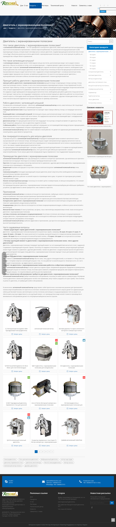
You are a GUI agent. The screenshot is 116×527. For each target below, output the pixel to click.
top (113, 520)
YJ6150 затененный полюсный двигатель (16, 441)
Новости (33, 509)
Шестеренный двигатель (66, 502)
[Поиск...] (98, 41)
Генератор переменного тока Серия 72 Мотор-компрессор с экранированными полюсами (44, 441)
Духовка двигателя (31, 466)
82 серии (93, 66)
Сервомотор (92, 92)
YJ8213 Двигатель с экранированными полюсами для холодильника (44, 367)
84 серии (93, 68)
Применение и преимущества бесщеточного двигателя (100, 156)
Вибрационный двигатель (49, 459)
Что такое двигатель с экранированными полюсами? (100, 187)
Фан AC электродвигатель (52, 462)
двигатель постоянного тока (98, 82)
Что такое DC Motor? (65, 509)
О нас (32, 502)
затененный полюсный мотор (44, 329)
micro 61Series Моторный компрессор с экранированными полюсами (43, 404)
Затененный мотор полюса (13, 466)
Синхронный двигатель (96, 72)
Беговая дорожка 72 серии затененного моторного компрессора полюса (71, 329)
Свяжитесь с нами (36, 511)
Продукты (33, 499)
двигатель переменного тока (13, 462)
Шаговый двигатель (95, 75)
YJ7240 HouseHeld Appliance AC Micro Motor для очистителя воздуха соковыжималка (16, 367)
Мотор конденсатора (95, 79)
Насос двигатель (94, 99)
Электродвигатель (10, 459)
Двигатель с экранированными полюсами (101, 51)
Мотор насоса (68, 462)
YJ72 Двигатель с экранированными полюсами (71, 367)
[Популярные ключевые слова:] (103, 11)
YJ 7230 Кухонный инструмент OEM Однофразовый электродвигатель (16, 329)
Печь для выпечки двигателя (28, 459)
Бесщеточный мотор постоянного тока (101, 85)
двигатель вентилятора (33, 462)
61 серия (93, 60)
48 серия (93, 54)
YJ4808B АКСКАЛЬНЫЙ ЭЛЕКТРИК (71, 440)
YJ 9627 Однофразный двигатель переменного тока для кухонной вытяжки (16, 404)
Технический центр (36, 506)
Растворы (33, 504)
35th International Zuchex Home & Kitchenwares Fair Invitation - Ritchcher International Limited (100, 126)
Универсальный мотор (96, 89)
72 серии (93, 63)
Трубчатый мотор (94, 96)
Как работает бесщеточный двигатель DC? (71, 505)
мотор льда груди (66, 459)
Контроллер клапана (95, 103)
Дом (31, 497)
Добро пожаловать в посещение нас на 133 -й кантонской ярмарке (71, 498)
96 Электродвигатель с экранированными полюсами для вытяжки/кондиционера (71, 404)
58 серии (93, 57)
